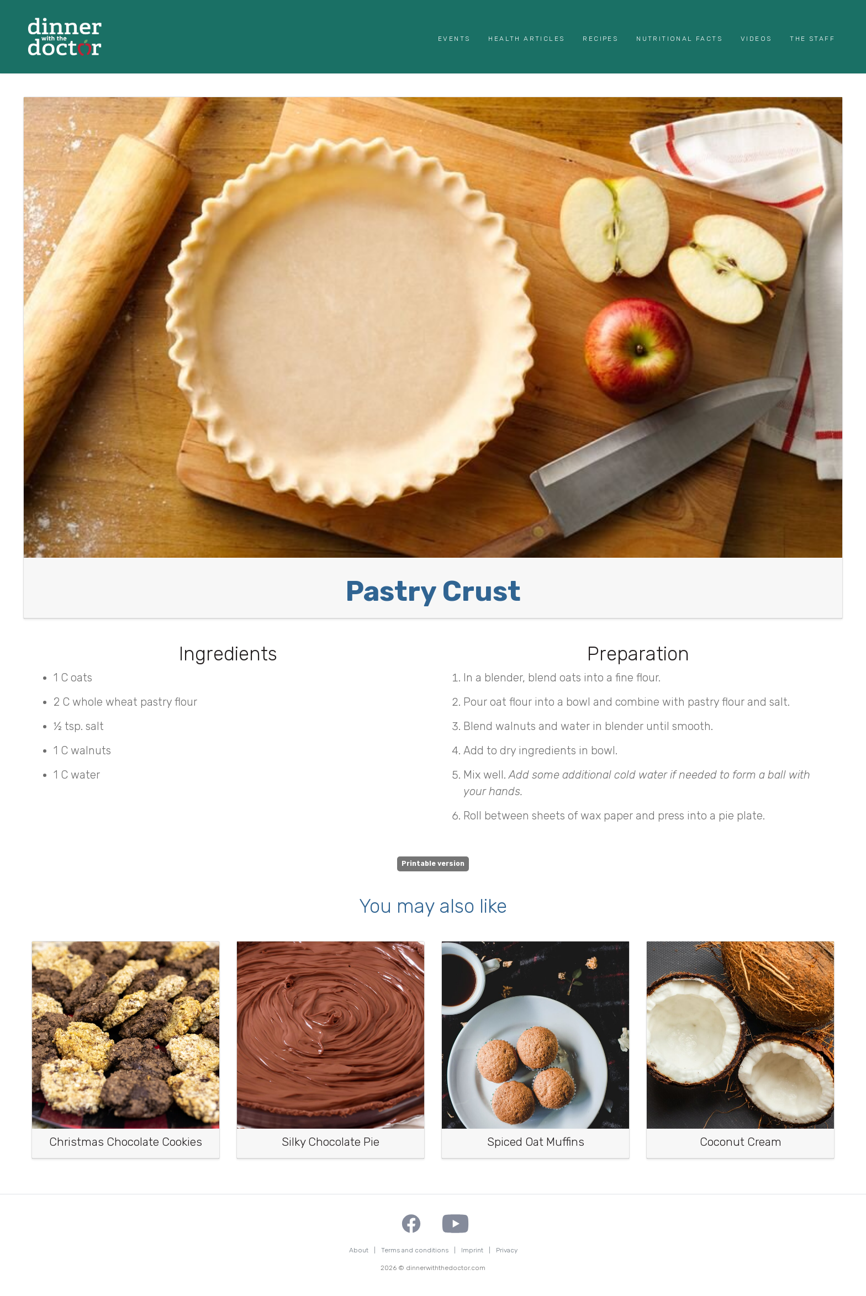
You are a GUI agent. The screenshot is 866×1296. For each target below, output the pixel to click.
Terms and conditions (414, 1250)
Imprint (472, 1250)
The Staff (812, 39)
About (358, 1250)
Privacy (507, 1250)
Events (454, 39)
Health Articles (526, 39)
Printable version (433, 863)
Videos (756, 39)
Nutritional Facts (679, 39)
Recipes (600, 39)
